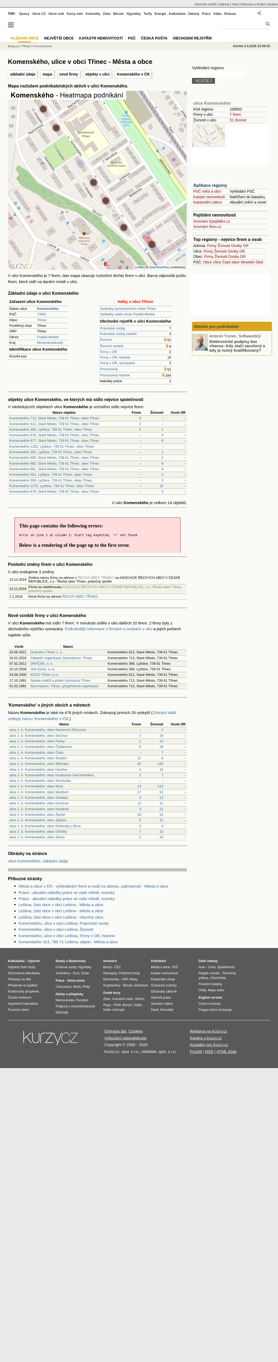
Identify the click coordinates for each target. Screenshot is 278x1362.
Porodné (82, 1000)
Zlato (107, 14)
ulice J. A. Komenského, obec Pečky (37, 741)
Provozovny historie (115, 375)
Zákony (193, 14)
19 (161, 837)
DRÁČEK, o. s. (41, 663)
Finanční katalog (210, 984)
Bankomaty (77, 961)
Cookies (135, 1031)
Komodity (93, 14)
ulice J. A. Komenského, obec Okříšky (38, 832)
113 (160, 786)
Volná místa (75, 980)
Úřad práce (63, 987)
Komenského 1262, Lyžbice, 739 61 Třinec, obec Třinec (51, 446)
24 (161, 736)
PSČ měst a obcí (207, 191)
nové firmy (68, 74)
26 (161, 747)
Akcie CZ (39, 14)
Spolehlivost (226, 967)
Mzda (77, 987)
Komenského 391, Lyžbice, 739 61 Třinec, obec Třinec (50, 475)
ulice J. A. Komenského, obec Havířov (38, 770)
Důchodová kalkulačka (24, 973)
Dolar (85, 973)
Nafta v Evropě (113, 1010)
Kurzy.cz (13, 46)
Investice (110, 961)
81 (161, 792)
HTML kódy (227, 1051)
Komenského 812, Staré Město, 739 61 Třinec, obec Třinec (54, 424)
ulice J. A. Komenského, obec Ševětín (38, 758)
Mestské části (252, 262)
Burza (107, 967)
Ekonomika (111, 979)
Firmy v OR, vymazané (117, 363)
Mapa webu (216, 990)
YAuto (235, 4)
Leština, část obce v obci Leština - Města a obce (61, 904)
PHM (117, 1005)
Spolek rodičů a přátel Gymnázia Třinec (60, 680)
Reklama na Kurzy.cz (208, 1031)
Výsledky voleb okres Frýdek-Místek (127, 314)
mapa (47, 74)
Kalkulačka (177, 14)
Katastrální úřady (163, 979)
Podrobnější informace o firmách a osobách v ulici (109, 629)
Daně (155, 1010)
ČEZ (117, 967)
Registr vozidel (209, 973)
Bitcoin (118, 14)
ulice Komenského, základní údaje (38, 861)
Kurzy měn (75, 14)
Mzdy (134, 979)
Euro (76, 973)
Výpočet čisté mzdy (21, 967)
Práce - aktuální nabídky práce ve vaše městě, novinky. (67, 892)
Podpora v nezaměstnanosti (75, 1006)
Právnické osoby (112, 328)
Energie (160, 14)
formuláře (167, 1010)
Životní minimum (19, 997)
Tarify (148, 14)
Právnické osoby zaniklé (118, 334)
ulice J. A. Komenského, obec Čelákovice (40, 747)
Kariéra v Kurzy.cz (206, 1038)
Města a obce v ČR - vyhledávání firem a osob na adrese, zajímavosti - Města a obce (93, 886)
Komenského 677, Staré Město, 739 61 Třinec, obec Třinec (54, 441)
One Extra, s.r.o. (42, 669)
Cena (212, 967)
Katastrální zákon (207, 202)
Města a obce (160, 967)
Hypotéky (134, 14)
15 (161, 770)
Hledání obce (25, 38)
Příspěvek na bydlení (23, 985)
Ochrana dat (115, 1031)
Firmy (211, 246)
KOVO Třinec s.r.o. (44, 675)
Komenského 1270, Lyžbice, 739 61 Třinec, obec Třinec (51, 486)
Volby (202, 990)
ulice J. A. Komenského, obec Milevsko (39, 764)
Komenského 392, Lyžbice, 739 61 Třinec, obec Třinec (50, 452)
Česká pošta (154, 38)
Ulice (217, 262)
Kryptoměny (111, 985)
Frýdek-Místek (48, 337)
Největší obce (59, 38)
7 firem (235, 114)
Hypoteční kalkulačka (23, 1004)
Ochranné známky (164, 985)
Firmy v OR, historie (115, 357)
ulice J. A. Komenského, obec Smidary (38, 798)
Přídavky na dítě (19, 979)
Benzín (127, 1005)
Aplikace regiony (210, 185)
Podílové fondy (129, 973)
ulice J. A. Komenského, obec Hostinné (39, 809)
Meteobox (248, 4)
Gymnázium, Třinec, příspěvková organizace (64, 686)
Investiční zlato (122, 999)
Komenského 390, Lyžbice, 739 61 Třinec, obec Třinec (50, 480)
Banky (60, 961)
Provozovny (109, 369)
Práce (206, 14)
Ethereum (141, 985)
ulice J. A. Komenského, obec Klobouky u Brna (45, 826)
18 (139, 815)
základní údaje (22, 74)
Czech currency (210, 1004)
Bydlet (261, 4)
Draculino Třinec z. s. (46, 652)
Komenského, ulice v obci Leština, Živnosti (56, 929)
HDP (125, 979)
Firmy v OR (108, 352)
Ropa (107, 1005)
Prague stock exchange (215, 1010)
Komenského (43, 46)
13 (161, 741)
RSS (209, 1051)
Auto (202, 967)
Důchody (62, 1012)
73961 (42, 314)
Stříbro (139, 999)
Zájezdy (224, 4)
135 (160, 764)
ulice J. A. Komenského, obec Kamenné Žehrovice (47, 730)
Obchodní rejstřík (206, 4)
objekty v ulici (97, 74)
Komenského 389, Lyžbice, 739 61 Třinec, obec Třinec (50, 429)
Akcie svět (56, 14)
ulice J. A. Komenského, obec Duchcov (39, 803)
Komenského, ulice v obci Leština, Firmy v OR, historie (67, 935)
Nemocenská (65, 1000)
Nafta (138, 1005)
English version (210, 997)
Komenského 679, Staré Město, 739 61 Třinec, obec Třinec (54, 491)
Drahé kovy (111, 993)
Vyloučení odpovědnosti (125, 1038)
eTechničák (218, 978)
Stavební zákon (162, 1004)
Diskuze (230, 14)
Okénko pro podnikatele (216, 326)
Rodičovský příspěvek (23, 991)
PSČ (132, 38)
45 (139, 764)
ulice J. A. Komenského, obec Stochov (38, 736)
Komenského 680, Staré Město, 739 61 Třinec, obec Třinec (54, 458)
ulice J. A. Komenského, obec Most (36, 786)
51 (161, 815)
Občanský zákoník (164, 991)
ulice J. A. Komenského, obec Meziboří (39, 792)
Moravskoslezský (50, 343)
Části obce (231, 262)
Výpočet (33, 961)
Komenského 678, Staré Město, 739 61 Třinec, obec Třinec (54, 435)
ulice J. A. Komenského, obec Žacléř (37, 815)
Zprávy (24, 14)
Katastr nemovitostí (209, 197)
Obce (207, 262)
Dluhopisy (110, 973)
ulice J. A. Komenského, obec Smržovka (40, 781)
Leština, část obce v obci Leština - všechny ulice (61, 917)
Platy (86, 987)
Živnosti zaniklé (111, 346)
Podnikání (158, 961)
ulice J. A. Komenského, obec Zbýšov (37, 820)
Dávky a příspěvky (69, 994)
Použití (196, 1051)
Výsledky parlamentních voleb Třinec (128, 309)
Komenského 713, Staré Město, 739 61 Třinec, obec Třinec (54, 418)
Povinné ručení (18, 1010)
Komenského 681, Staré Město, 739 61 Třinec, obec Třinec (54, 469)
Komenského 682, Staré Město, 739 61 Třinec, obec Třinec (54, 463)
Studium (272, 4)
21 (139, 758)
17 (139, 792)
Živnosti (106, 340)
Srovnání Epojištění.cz (211, 221)
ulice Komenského (212, 103)
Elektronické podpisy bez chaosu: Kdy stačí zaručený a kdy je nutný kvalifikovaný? (237, 345)
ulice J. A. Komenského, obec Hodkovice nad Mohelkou (51, 775)
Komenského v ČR (133, 74)
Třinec (42, 320)
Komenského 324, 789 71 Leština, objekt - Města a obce (68, 942)
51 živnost (238, 120)
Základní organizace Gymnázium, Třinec (61, 658)
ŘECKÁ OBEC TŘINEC (80, 596)
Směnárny (63, 973)
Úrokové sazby (66, 967)
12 (161, 798)
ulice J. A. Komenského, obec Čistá (36, 753)
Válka (217, 14)
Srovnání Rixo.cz (207, 226)
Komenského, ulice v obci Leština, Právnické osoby (64, 923)
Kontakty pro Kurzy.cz (209, 1044)
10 (161, 486)
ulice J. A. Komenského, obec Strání (37, 837)
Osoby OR (239, 246)
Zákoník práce (161, 997)
